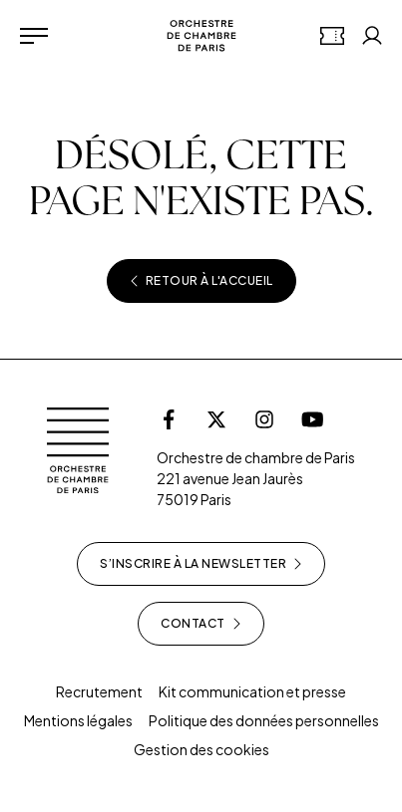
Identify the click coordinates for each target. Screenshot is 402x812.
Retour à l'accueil (201, 281)
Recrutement (99, 691)
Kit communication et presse (252, 691)
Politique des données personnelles (264, 720)
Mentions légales (78, 720)
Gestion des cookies (201, 749)
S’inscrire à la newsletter (201, 564)
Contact (201, 624)
